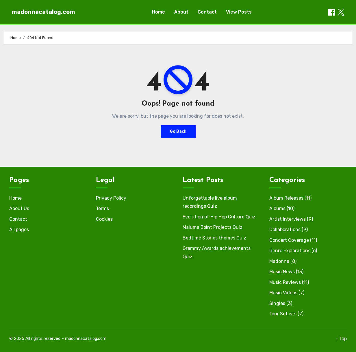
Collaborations (285, 229)
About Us (19, 208)
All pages (19, 229)
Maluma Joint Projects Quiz (212, 227)
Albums (277, 208)
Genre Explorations (289, 250)
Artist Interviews (287, 219)
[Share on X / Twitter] (341, 12)
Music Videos (283, 292)
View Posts (239, 12)
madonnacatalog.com (43, 11)
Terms (102, 208)
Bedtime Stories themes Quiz (214, 238)
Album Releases (286, 198)
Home (158, 12)
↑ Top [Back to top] (341, 338)
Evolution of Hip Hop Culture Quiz (219, 217)
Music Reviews (285, 282)
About (181, 12)
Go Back (178, 131)
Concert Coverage (289, 240)
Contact (207, 12)
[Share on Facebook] (331, 12)
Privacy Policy (111, 198)
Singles (277, 303)
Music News (282, 271)
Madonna (279, 261)
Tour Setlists (282, 314)
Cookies (104, 219)
